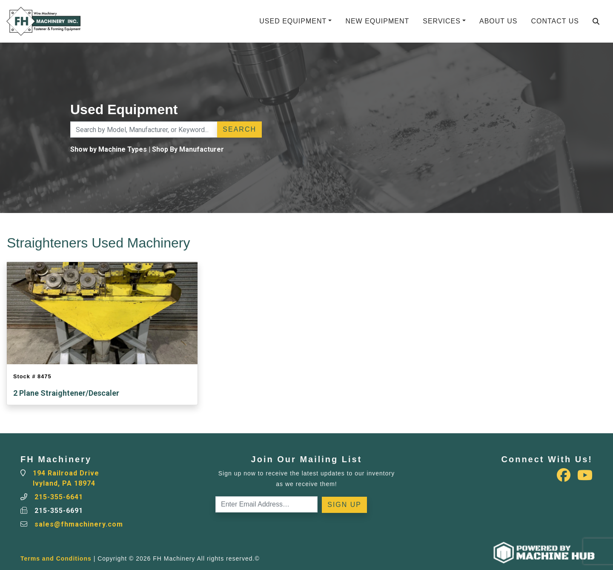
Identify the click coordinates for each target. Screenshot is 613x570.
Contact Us (555, 21)
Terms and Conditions (56, 558)
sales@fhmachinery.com (78, 524)
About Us (498, 21)
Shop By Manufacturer (188, 149)
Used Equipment (293, 21)
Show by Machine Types (108, 149)
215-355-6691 (58, 511)
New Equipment (377, 21)
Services (442, 21)
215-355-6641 (58, 497)
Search (239, 129)
